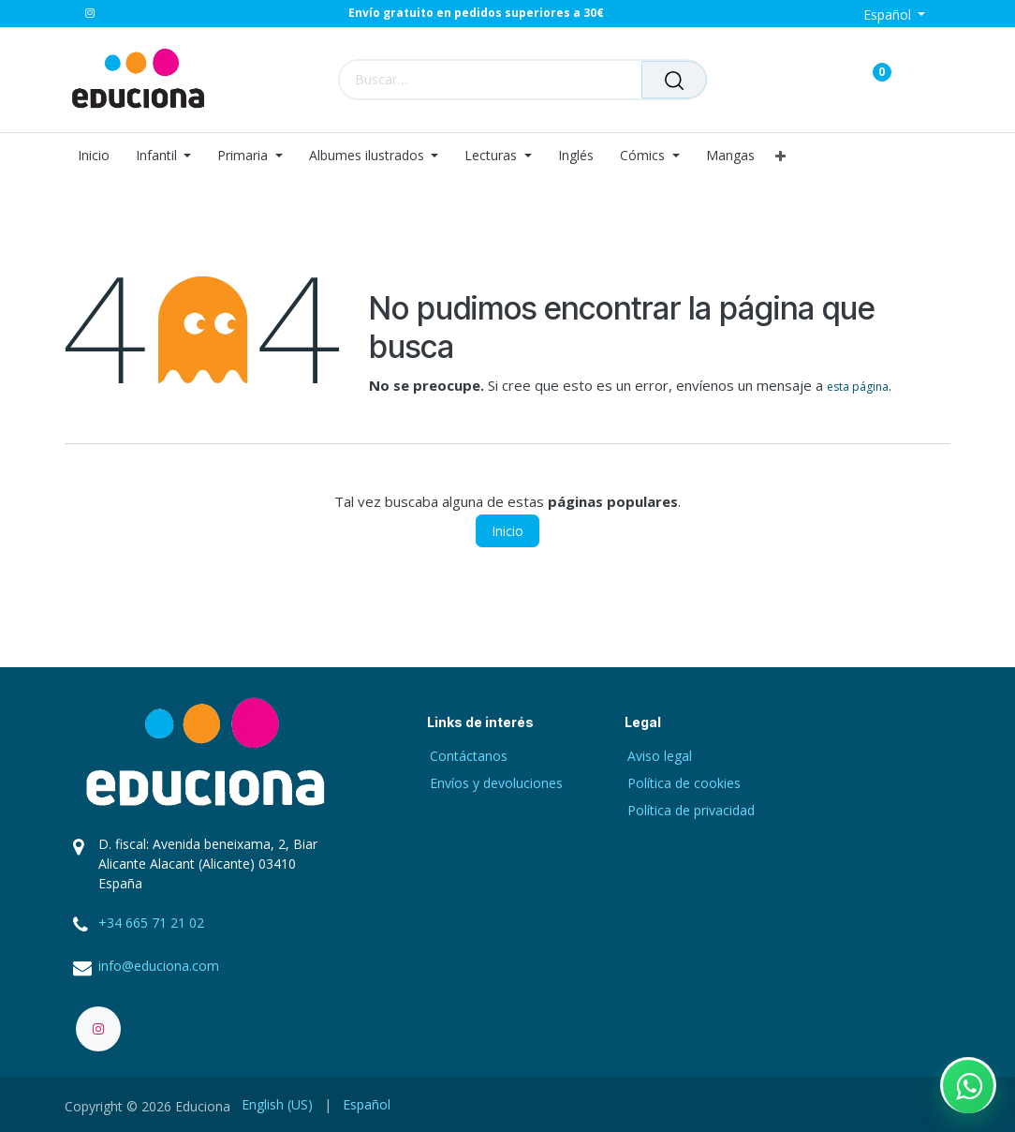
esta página (858, 387)
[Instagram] (90, 13)
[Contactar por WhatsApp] (968, 1085)
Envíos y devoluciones (496, 783)
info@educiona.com (158, 966)
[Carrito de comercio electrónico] (816, 79)
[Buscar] (674, 79)
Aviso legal (659, 756)
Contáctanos (469, 756)
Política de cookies (684, 783)
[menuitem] (100, 156)
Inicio (507, 531)
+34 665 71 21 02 (151, 922)
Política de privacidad (691, 810)
